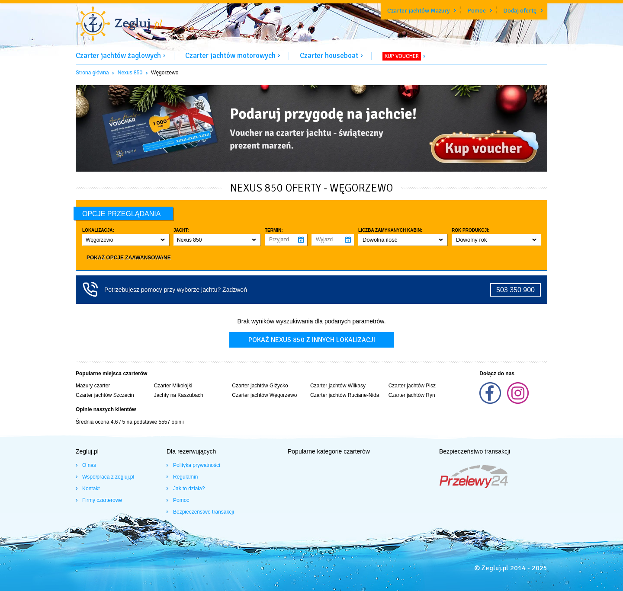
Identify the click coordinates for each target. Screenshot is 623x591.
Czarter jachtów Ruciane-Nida (344, 395)
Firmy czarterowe (102, 500)
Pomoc (476, 10)
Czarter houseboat (329, 55)
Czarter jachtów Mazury (418, 10)
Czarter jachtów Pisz (412, 386)
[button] (125, 240)
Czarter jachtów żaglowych (118, 55)
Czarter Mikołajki (173, 386)
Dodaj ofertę (519, 10)
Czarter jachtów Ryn (412, 395)
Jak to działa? (189, 489)
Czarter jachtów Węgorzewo (264, 395)
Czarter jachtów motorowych (230, 55)
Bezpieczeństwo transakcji (203, 512)
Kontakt (91, 489)
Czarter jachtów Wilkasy (338, 386)
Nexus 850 (130, 73)
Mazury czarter (93, 386)
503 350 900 (515, 290)
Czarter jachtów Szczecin (105, 395)
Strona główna (92, 73)
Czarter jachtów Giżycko (260, 386)
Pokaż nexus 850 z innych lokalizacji (311, 339)
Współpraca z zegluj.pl (108, 477)
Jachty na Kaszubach (178, 395)
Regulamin (185, 477)
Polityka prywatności (196, 465)
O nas (89, 465)
